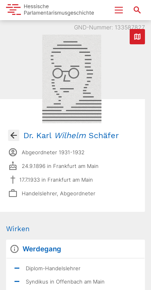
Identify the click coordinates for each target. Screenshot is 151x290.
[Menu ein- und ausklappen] (118, 10)
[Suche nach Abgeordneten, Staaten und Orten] (137, 10)
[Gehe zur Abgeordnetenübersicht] (13, 135)
